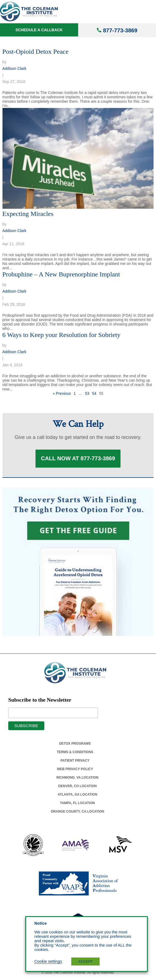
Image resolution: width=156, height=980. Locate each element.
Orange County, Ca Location (77, 813)
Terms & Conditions (75, 753)
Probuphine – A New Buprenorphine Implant (61, 274)
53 (87, 393)
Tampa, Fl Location (77, 804)
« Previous (62, 393)
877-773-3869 (120, 30)
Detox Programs (75, 745)
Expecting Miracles (28, 213)
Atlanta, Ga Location (77, 796)
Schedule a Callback (39, 30)
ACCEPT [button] (85, 961)
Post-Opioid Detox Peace (35, 51)
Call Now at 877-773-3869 (78, 459)
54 (94, 393)
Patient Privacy (75, 762)
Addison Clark (14, 68)
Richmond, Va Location (77, 779)
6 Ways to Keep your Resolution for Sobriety (61, 334)
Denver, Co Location (77, 787)
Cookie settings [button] (48, 961)
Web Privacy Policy (75, 770)
